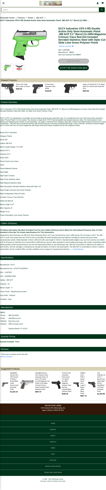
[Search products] (50, 9)
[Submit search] (102, 9)
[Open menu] (3, 3)
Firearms (21, 18)
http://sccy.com (13, 321)
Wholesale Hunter (7, 18)
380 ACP (39, 18)
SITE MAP (53, 460)
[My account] (97, 3)
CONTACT (53, 442)
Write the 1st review (66, 46)
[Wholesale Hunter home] (51, 3)
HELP (53, 454)
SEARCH (53, 429)
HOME (53, 423)
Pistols (30, 18)
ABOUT (53, 435)
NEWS (53, 448)
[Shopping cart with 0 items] (102, 3)
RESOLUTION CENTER (53, 466)
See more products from (69, 55)
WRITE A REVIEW (6, 357)
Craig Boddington (78, 249)
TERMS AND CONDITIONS (53, 472)
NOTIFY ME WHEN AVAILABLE (73, 68)
